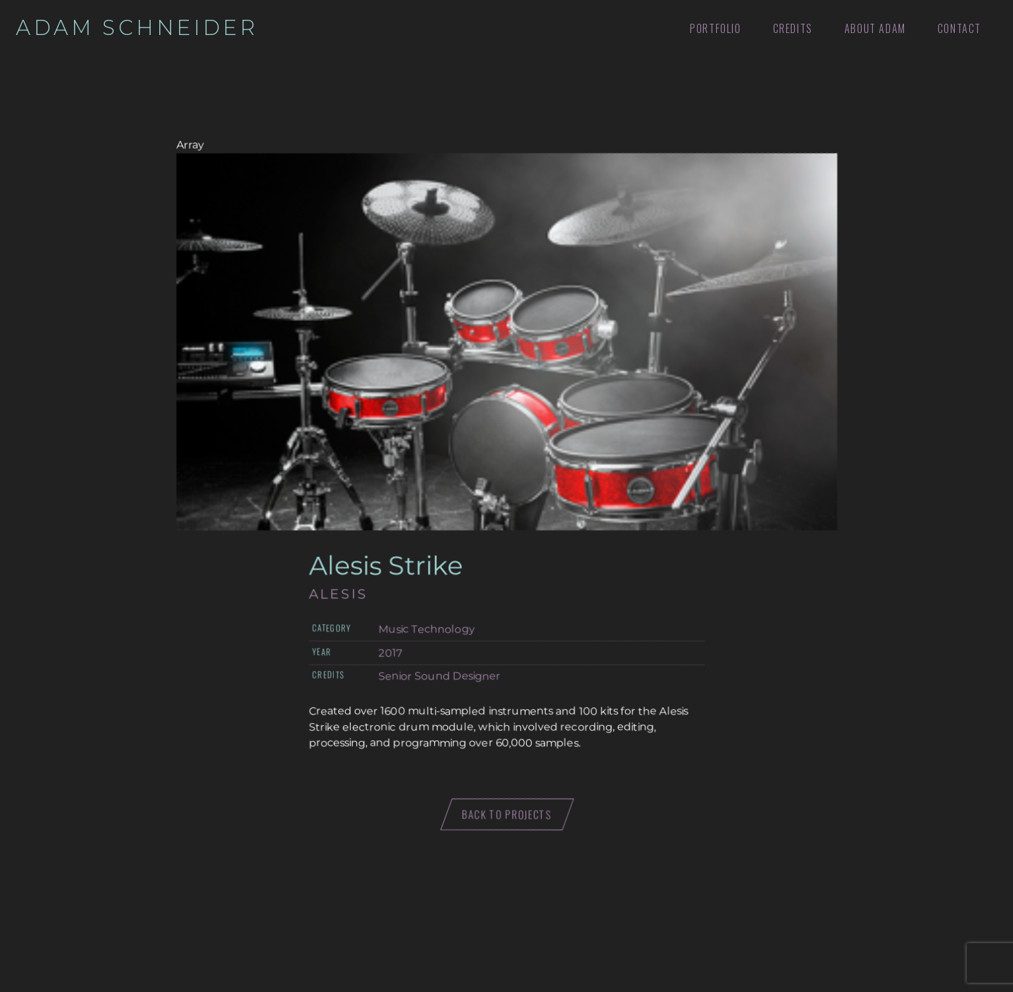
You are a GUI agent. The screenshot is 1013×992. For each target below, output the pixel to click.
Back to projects (506, 814)
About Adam (875, 28)
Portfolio (715, 28)
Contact (959, 28)
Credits (793, 28)
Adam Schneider (137, 27)
